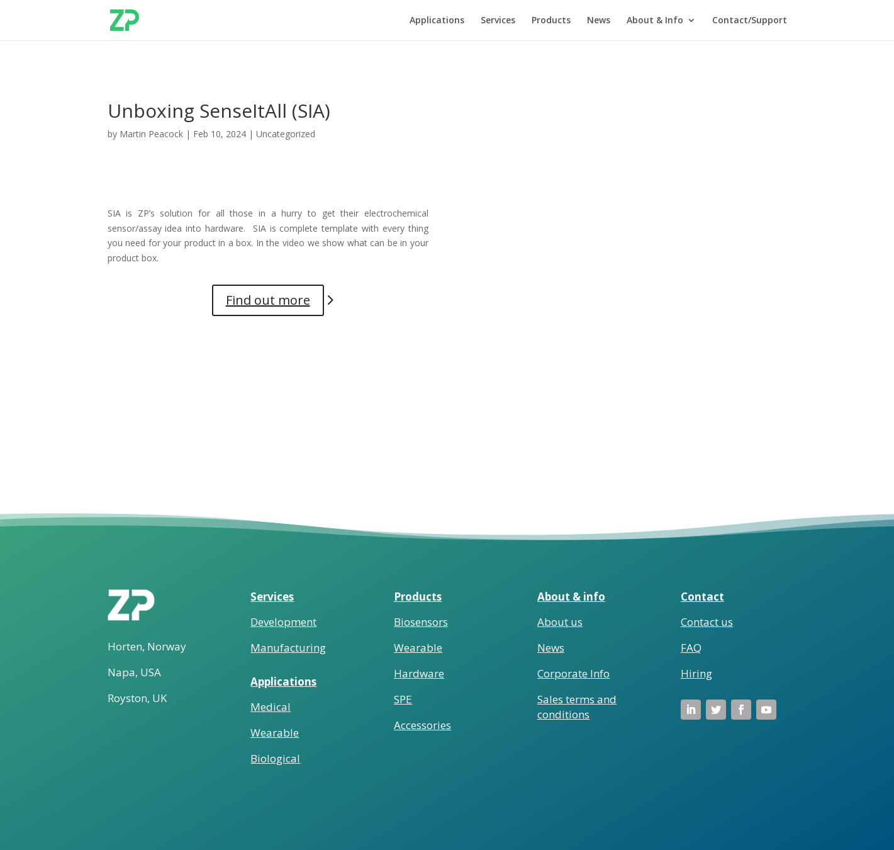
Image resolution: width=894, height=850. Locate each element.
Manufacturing (288, 647)
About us (560, 622)
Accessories (422, 725)
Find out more (268, 300)
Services (498, 21)
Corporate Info (573, 673)
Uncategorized (285, 134)
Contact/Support (749, 21)
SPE (403, 699)
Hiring (696, 673)
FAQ (691, 647)
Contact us (707, 622)
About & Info (655, 21)
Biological (275, 758)
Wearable (274, 732)
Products (551, 21)
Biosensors (421, 622)
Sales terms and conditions (577, 707)
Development (283, 622)
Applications (437, 21)
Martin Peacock (151, 134)
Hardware (419, 673)
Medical (270, 707)
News (598, 21)
